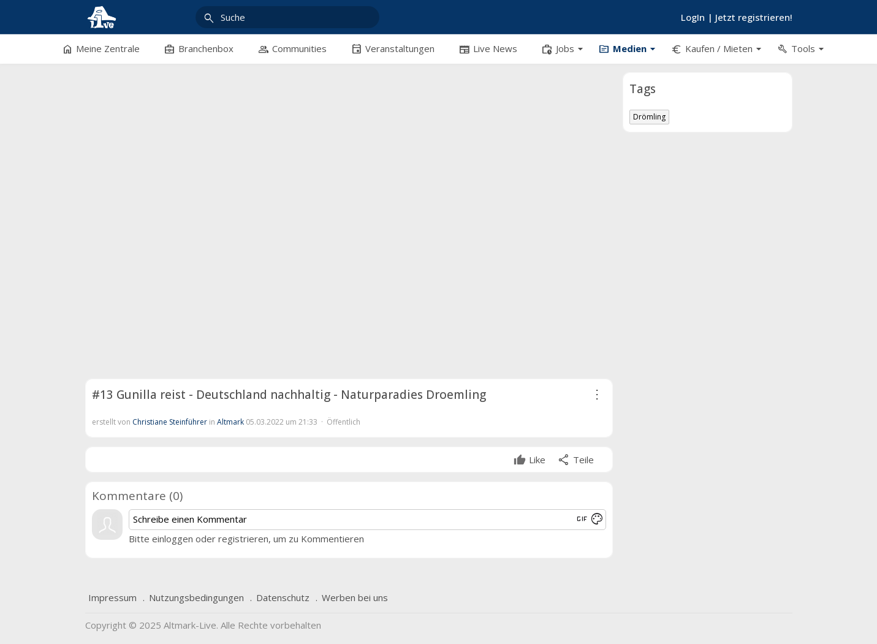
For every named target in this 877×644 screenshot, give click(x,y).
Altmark (230, 422)
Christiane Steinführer (169, 422)
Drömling (649, 117)
